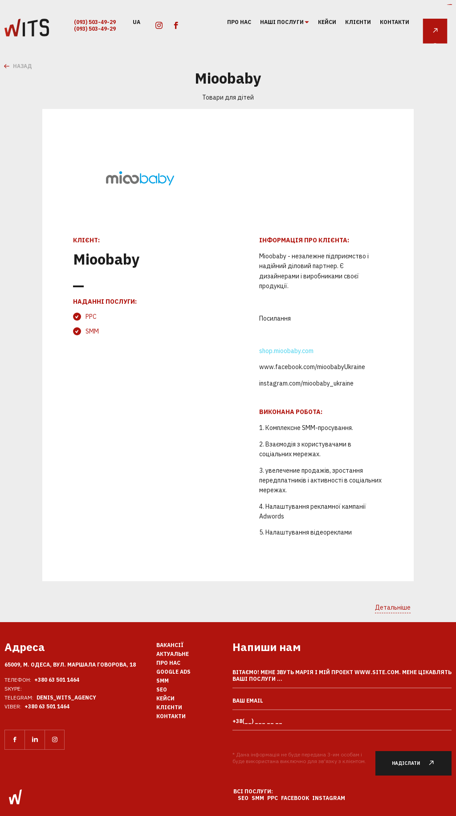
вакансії (169, 645)
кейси (327, 22)
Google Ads (173, 671)
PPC (91, 317)
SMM (92, 331)
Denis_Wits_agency (66, 697)
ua (136, 21)
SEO (161, 689)
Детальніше (393, 607)
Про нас (239, 22)
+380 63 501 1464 (56, 679)
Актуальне (172, 654)
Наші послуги (282, 22)
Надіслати (417, 763)
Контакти (394, 22)
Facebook (295, 798)
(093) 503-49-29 (95, 22)
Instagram (328, 798)
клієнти (358, 22)
